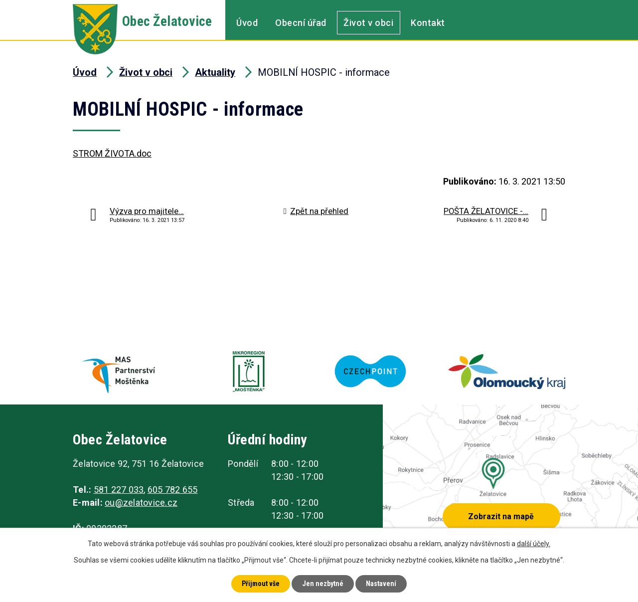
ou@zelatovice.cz (141, 502)
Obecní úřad (300, 22)
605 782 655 (173, 489)
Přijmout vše (261, 584)
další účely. (533, 544)
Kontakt (428, 22)
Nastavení (381, 584)
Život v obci (368, 22)
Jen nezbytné (322, 584)
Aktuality (215, 72)
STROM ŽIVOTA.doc (112, 153)
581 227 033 (119, 489)
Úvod (247, 22)
